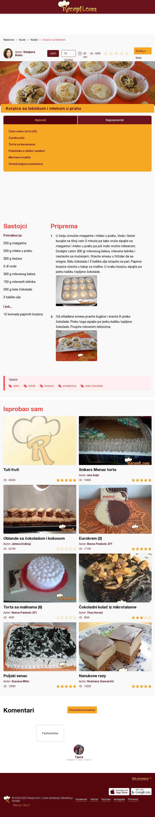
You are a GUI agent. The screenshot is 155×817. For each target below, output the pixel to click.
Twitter (94, 799)
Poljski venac (39, 655)
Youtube (106, 799)
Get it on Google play (141, 791)
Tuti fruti (39, 449)
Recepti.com (77, 6)
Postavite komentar (82, 709)
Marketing (66, 798)
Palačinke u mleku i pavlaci (27, 150)
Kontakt (16, 801)
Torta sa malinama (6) (39, 586)
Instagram (119, 799)
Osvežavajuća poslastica (26, 163)
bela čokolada (94, 385)
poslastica (69, 385)
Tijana (79, 757)
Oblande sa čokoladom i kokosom (39, 517)
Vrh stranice (140, 778)
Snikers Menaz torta (115, 449)
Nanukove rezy (115, 655)
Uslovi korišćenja (50, 798)
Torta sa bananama (22, 144)
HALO (26, 805)
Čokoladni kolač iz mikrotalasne (115, 586)
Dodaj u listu (141, 51)
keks (16, 385)
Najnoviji (40, 120)
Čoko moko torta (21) (23, 131)
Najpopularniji (115, 120)
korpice (49, 385)
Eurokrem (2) (115, 517)
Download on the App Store (119, 791)
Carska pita (16, 137)
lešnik (32, 385)
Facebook (81, 799)
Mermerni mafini (20, 157)
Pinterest (133, 799)
